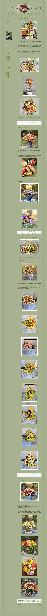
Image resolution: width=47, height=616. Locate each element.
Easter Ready (21, 480)
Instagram (7, 21)
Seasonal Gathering (30, 602)
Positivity (32, 233)
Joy (18, 233)
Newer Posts (19, 604)
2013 (7, 79)
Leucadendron (20, 602)
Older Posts (39, 604)
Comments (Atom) (23, 605)
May (7, 61)
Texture (19, 476)
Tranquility (38, 233)
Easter (32, 601)
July (7, 59)
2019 (7, 73)
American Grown (21, 601)
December (8, 54)
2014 (7, 78)
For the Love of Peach (22, 127)
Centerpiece (30, 601)
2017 (7, 75)
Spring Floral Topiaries (23, 18)
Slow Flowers (33, 602)
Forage (36, 601)
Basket (24, 601)
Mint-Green (23, 233)
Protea (34, 233)
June (7, 60)
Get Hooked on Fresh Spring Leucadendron (27, 237)
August (8, 58)
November (8, 55)
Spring (36, 602)
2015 (7, 77)
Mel (7, 44)
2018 (7, 74)
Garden (38, 601)
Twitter (7, 18)
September (8, 57)
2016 (7, 76)
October (8, 56)
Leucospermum (20, 233)
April (7, 62)
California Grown (27, 601)
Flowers (34, 601)
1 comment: (26, 231)
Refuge (35, 233)
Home (29, 604)
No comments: (27, 600)
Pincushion (29, 233)
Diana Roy (8, 43)
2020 (7, 72)
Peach (27, 233)
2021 (7, 53)
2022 (7, 52)
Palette (26, 233)
